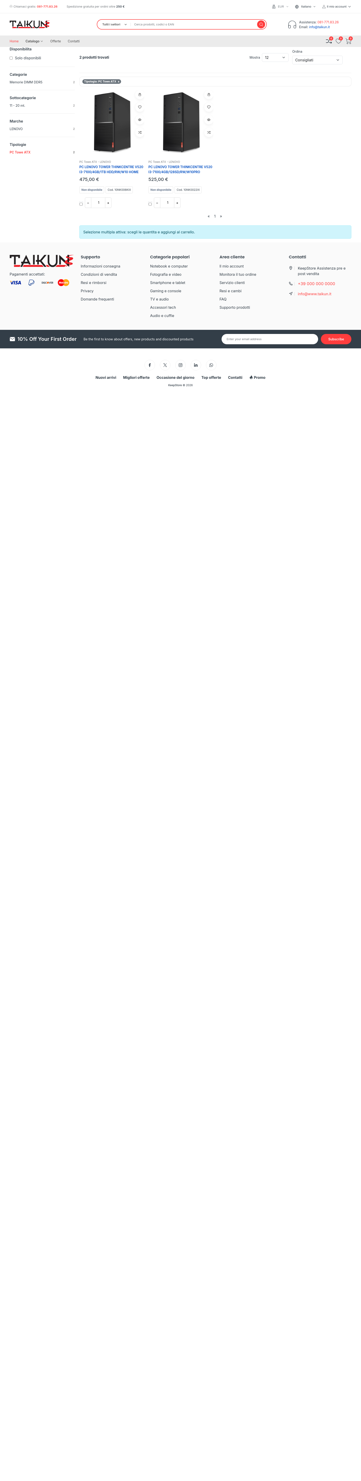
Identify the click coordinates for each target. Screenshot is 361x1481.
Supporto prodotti (234, 307)
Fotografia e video (166, 274)
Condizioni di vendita (99, 274)
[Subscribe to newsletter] (336, 339)
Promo (257, 377)
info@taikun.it (319, 27)
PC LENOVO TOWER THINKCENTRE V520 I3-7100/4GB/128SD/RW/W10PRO (180, 169)
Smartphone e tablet (167, 282)
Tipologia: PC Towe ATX (101, 81)
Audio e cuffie (162, 315)
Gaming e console (165, 291)
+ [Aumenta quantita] (108, 202)
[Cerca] (261, 24)
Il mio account (231, 266)
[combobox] (307, 6)
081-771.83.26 (47, 6)
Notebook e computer (169, 266)
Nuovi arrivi (106, 377)
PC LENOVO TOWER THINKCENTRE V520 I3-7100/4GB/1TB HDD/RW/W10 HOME (111, 169)
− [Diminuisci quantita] (88, 202)
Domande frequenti (97, 299)
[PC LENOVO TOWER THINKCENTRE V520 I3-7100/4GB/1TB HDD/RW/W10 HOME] (111, 122)
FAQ (223, 299)
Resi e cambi (230, 291)
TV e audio (159, 299)
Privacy (87, 291)
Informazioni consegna (100, 266)
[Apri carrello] (348, 41)
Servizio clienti (232, 282)
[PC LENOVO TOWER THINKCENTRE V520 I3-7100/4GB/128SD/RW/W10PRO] (180, 122)
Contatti (235, 377)
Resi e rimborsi (93, 282)
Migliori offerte (136, 377)
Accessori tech (163, 307)
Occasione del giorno (175, 377)
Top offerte (211, 377)
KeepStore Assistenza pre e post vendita (322, 271)
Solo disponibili (28, 58)
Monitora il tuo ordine (237, 274)
